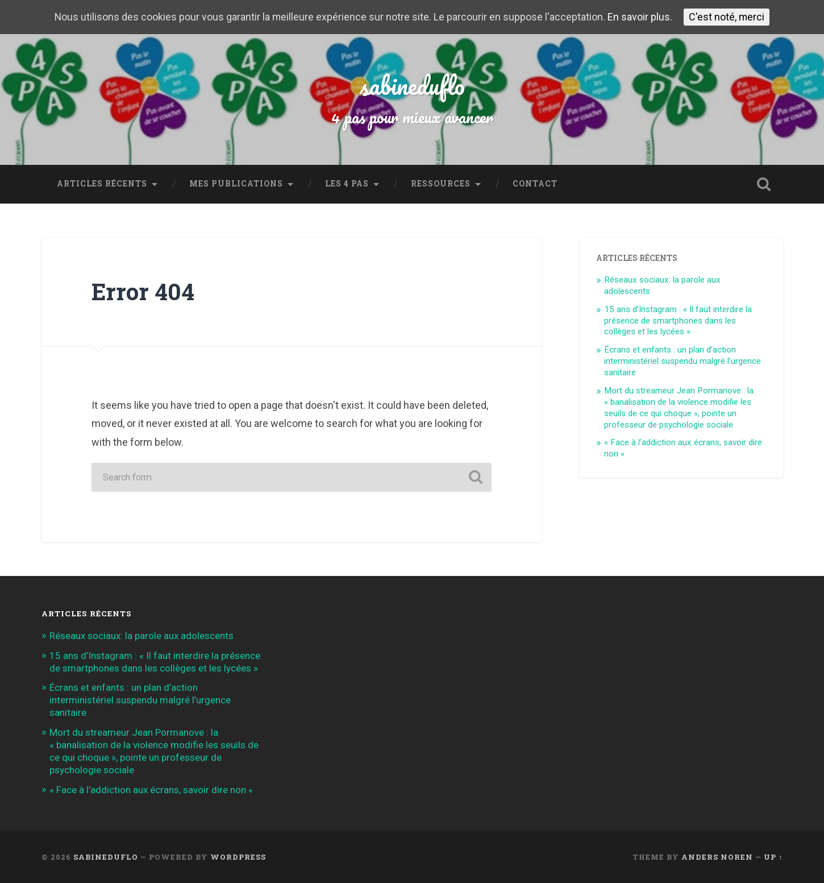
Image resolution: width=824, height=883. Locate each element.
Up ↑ (773, 856)
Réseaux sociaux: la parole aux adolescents (141, 635)
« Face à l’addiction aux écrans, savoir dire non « (152, 789)
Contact (535, 184)
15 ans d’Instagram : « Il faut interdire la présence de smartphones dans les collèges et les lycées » (678, 320)
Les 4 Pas (347, 184)
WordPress (238, 856)
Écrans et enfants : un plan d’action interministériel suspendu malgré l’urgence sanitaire (682, 361)
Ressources (441, 184)
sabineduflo (412, 85)
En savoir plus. (640, 17)
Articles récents (102, 184)
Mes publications (236, 184)
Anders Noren (717, 856)
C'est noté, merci (727, 17)
